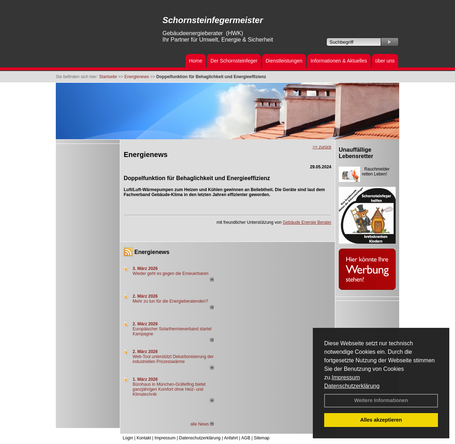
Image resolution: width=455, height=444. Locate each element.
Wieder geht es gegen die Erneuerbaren (170, 273)
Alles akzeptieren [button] (381, 420)
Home (195, 61)
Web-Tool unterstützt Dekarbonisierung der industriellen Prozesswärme (173, 359)
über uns (385, 61)
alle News (201, 424)
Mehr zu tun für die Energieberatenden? (170, 301)
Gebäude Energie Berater (307, 222)
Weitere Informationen (381, 400)
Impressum (346, 377)
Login (128, 437)
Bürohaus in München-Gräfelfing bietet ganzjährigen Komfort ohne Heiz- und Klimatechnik (169, 389)
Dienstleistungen (284, 61)
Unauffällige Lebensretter (356, 153)
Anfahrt (231, 437)
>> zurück (321, 147)
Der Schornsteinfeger (233, 61)
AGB (245, 437)
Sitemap (261, 437)
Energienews (152, 252)
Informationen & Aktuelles (339, 61)
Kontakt (143, 437)
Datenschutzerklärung (352, 386)
